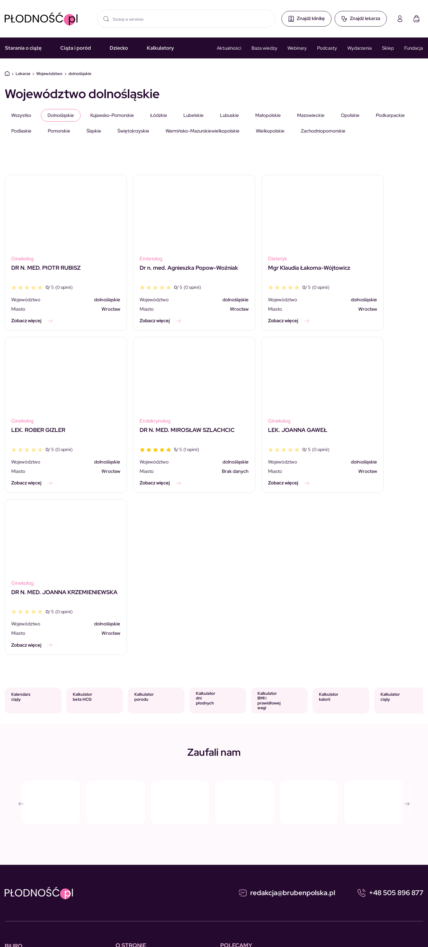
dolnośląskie (60, 115)
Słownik (228, 865)
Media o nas (233, 845)
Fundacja (414, 48)
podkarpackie (390, 115)
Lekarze (23, 74)
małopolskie (268, 115)
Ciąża (226, 794)
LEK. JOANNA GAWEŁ (147, 429)
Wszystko (21, 115)
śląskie (94, 131)
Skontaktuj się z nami (138, 814)
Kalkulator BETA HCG (244, 814)
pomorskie (59, 131)
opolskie (350, 115)
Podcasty (330, 48)
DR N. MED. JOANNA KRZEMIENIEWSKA (251, 433)
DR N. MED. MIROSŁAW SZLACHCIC (42, 433)
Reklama (125, 804)
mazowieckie (311, 115)
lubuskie (229, 115)
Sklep (389, 48)
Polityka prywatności (74, 923)
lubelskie (193, 115)
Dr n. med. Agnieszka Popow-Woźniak (155, 271)
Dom (7, 73)
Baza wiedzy (269, 48)
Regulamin (115, 923)
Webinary (301, 48)
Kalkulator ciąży (237, 804)
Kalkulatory (160, 48)
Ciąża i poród (75, 48)
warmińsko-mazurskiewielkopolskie (203, 131)
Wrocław (88, 309)
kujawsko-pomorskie (112, 115)
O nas (122, 794)
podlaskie (21, 131)
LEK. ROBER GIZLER (357, 267)
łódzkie (158, 115)
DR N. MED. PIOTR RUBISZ (46, 267)
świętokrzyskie (133, 131)
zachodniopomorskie (323, 131)
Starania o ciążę (23, 48)
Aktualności (234, 48)
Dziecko (118, 48)
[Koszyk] (416, 19)
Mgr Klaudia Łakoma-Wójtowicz (265, 267)
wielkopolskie (270, 131)
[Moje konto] (399, 19)
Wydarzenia (362, 48)
